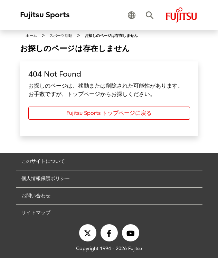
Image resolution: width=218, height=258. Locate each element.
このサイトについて (43, 161)
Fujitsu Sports (45, 14)
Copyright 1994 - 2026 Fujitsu (109, 248)
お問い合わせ (35, 196)
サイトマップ (35, 213)
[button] (131, 15)
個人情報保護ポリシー (45, 178)
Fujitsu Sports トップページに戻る (109, 113)
